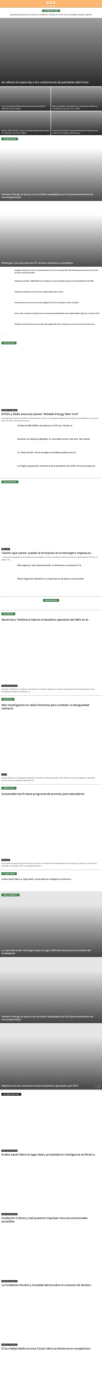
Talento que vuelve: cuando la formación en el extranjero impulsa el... (46, 553)
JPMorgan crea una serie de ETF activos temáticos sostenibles (37, 262)
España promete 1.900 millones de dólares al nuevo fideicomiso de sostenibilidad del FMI (54, 281)
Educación (5, 549)
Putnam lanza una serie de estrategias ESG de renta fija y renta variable (47, 302)
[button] (98, 4)
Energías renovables (9, 410)
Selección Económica (9, 686)
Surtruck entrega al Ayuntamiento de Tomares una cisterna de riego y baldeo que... (75, 131)
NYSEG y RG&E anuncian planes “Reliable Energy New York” (40, 414)
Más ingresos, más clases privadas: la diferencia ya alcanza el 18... (49, 565)
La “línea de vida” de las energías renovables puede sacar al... (47, 452)
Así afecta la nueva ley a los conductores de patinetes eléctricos (45, 82)
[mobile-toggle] (3, 3)
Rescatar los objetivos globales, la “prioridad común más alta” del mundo (53, 439)
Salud (4, 774)
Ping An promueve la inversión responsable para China (39, 291)
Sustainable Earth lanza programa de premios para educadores (42, 794)
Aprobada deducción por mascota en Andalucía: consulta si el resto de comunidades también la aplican (51, 14)
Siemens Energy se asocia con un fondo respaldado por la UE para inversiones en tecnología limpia (47, 196)
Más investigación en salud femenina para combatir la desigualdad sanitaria (45, 706)
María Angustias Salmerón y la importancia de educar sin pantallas (50, 578)
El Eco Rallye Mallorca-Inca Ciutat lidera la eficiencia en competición (45, 1348)
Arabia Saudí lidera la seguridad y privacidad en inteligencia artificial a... (37, 879)
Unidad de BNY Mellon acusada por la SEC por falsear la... (45, 425)
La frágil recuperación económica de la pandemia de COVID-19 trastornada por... (57, 466)
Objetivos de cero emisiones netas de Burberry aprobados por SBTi (39, 1085)
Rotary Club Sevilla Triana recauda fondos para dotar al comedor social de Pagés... (25, 131)
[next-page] (5, 335)
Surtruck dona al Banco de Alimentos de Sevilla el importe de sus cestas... (23, 107)
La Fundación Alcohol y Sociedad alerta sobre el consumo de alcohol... (46, 1285)
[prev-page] (2, 335)
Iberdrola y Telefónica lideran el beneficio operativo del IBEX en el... (45, 619)
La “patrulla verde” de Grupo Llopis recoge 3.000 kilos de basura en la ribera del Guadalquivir (46, 952)
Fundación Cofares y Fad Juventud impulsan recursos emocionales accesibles (44, 1219)
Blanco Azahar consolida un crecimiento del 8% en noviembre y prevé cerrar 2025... (74, 107)
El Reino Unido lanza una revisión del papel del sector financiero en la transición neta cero (55, 324)
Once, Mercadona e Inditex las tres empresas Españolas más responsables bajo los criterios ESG (57, 313)
